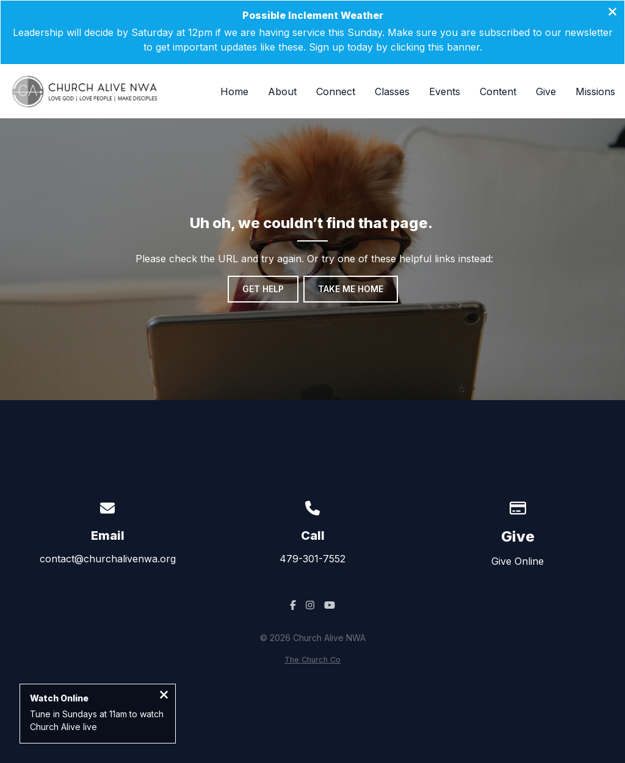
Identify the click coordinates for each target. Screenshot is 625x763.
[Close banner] (612, 13)
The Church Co (312, 659)
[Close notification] (163, 696)
